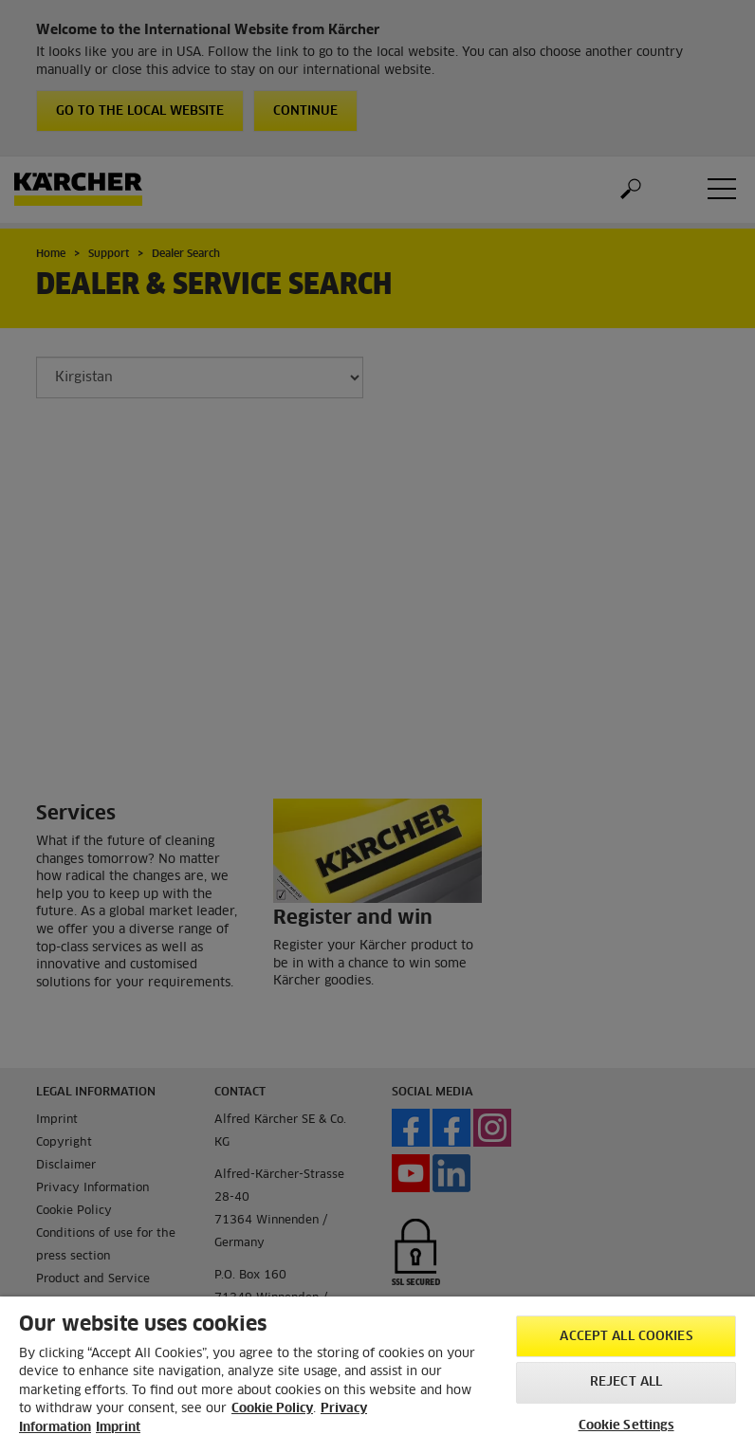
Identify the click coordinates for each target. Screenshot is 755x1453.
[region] (377, 1375)
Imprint (118, 1428)
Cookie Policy (272, 1409)
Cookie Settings (626, 1426)
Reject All (626, 1382)
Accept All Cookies (625, 1337)
